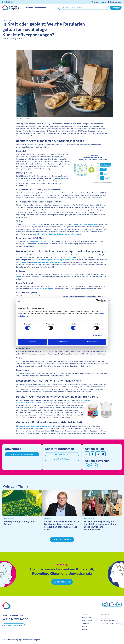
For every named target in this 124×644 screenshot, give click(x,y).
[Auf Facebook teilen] (92, 453)
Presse (84, 626)
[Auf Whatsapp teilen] (87, 453)
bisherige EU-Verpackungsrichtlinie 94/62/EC (60, 260)
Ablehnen (32, 342)
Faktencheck (87, 620)
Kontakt (85, 629)
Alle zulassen (92, 342)
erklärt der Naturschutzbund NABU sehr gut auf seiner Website (58, 234)
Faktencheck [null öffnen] (40, 8)
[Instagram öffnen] (3, 2)
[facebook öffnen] (6, 2)
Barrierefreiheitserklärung (111, 624)
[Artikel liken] (87, 465)
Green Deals (21, 262)
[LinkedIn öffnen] (12, 2)
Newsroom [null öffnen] (29, 8)
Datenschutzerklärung (109, 621)
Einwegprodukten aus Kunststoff (85, 224)
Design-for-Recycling (42, 289)
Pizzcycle (19, 181)
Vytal (63, 178)
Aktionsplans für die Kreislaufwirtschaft (48, 262)
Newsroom (86, 617)
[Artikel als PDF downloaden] (22, 454)
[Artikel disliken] (91, 465)
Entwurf (71, 257)
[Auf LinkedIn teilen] (97, 453)
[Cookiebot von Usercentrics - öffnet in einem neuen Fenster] (97, 300)
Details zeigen (97, 335)
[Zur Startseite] (11, 7)
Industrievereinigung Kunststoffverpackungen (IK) (37, 426)
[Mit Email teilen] (103, 453)
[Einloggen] (116, 8)
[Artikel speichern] (96, 465)
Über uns (85, 623)
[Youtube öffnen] (9, 2)
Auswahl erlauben (62, 342)
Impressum (104, 618)
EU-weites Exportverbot (37, 241)
